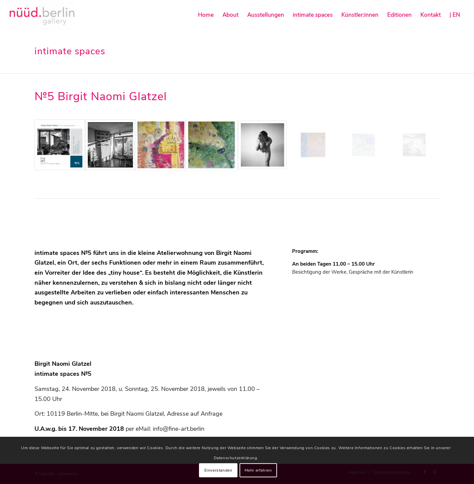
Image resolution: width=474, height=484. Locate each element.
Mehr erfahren (258, 470)
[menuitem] (206, 15)
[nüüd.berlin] (42, 15)
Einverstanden (218, 470)
